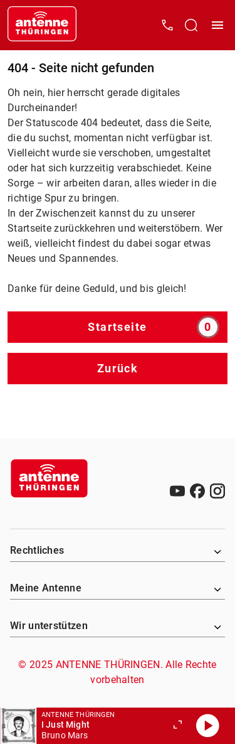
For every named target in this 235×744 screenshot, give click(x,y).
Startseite (153, 327)
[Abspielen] (207, 725)
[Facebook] (197, 491)
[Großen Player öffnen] (177, 726)
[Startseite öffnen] (42, 25)
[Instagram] (217, 491)
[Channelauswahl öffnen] (191, 25)
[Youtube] (177, 491)
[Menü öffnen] (217, 25)
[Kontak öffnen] (167, 25)
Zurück (117, 368)
